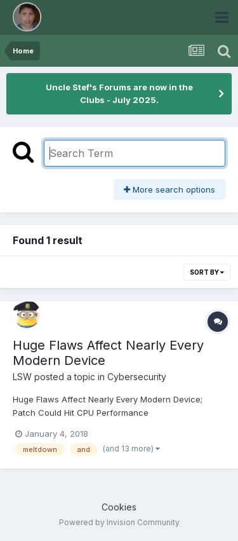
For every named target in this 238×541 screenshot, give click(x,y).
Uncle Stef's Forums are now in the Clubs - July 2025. (119, 93)
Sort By (207, 272)
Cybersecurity (136, 376)
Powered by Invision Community (119, 522)
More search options (169, 189)
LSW (22, 376)
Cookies (119, 507)
